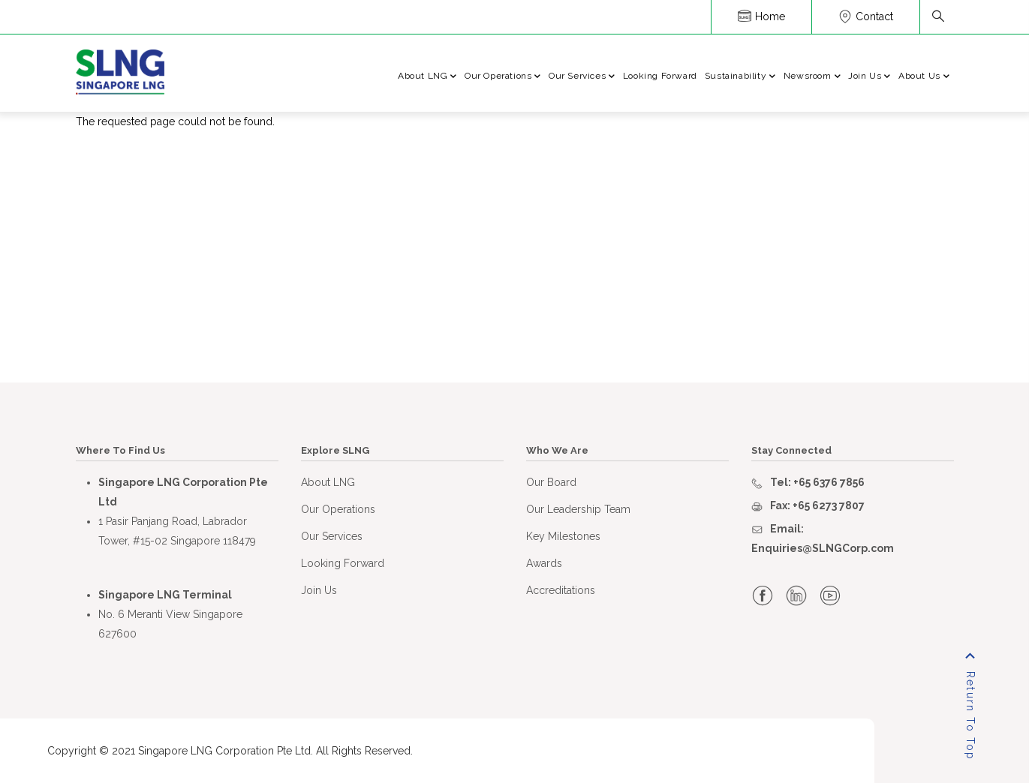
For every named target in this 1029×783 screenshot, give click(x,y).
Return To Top (970, 716)
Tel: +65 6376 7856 (817, 482)
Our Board (551, 482)
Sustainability (740, 77)
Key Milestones (563, 536)
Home (761, 16)
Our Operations (503, 77)
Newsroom (812, 77)
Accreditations (560, 590)
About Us (923, 77)
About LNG (427, 77)
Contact (865, 16)
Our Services (582, 77)
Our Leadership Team (578, 509)
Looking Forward (660, 75)
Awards (544, 563)
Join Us (869, 77)
